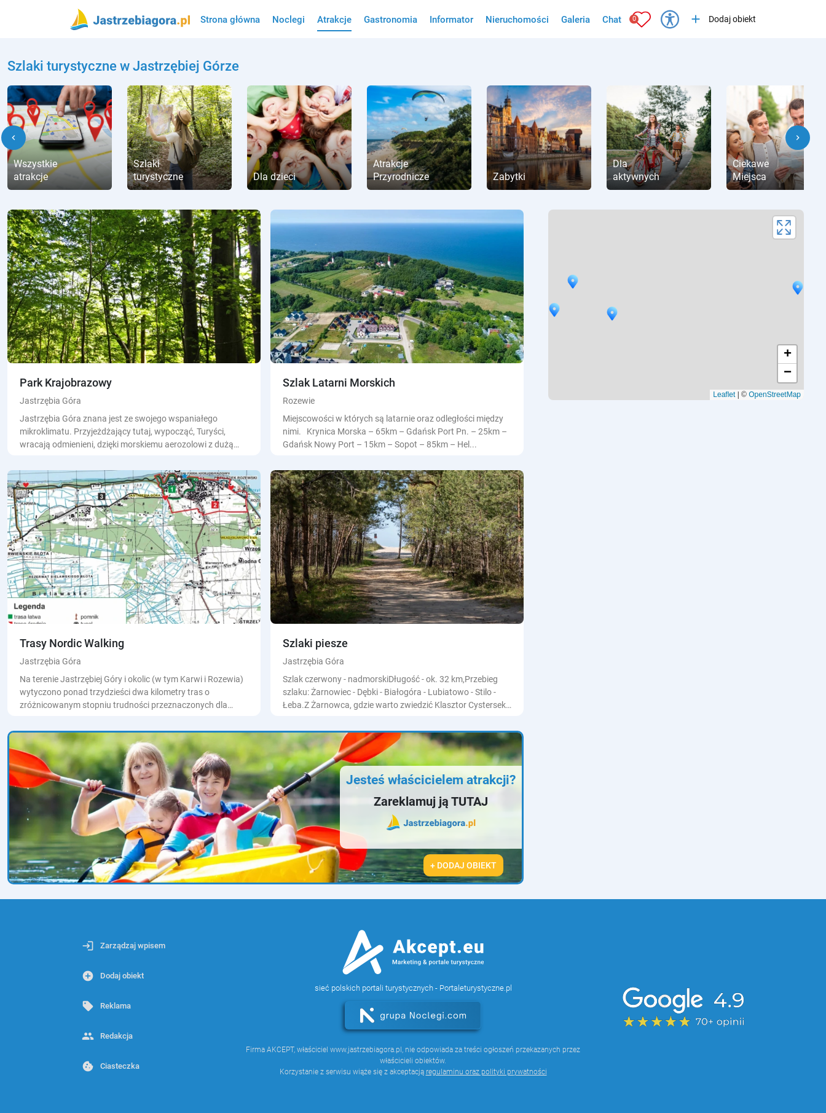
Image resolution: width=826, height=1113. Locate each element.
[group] (59, 137)
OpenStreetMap (775, 394)
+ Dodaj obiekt (463, 865)
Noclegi (288, 19)
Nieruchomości (517, 19)
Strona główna (230, 19)
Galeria (575, 19)
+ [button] (788, 354)
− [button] (788, 373)
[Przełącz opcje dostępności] (670, 19)
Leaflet (724, 394)
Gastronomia (390, 19)
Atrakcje (334, 19)
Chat (611, 19)
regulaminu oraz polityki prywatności (486, 1072)
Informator (451, 19)
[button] (13, 137)
